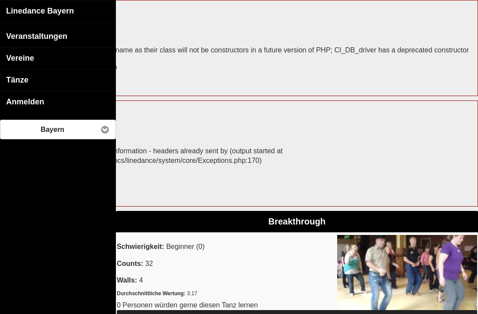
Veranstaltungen (36, 35)
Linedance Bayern (40, 10)
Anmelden (25, 101)
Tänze (17, 79)
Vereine (20, 57)
